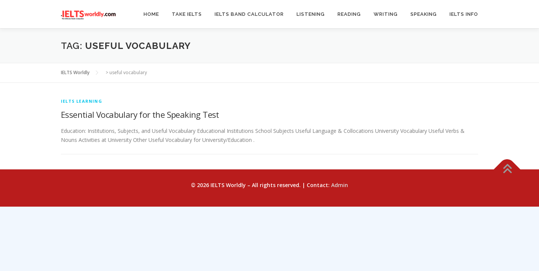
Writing (386, 14)
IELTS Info (464, 14)
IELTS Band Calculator (249, 14)
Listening (311, 14)
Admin (339, 185)
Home (151, 14)
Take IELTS (187, 14)
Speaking (423, 14)
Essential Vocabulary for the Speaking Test (140, 114)
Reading (349, 14)
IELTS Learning (81, 101)
